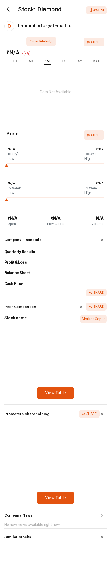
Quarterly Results (19, 252)
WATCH (96, 10)
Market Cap (93, 319)
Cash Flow (13, 284)
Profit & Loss (15, 262)
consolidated (41, 41)
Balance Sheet (17, 273)
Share (94, 42)
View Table (55, 392)
